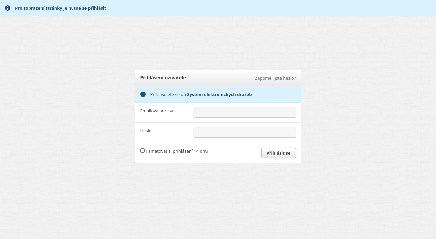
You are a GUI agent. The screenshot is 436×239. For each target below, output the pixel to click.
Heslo (146, 131)
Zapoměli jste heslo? (275, 78)
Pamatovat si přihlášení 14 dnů (177, 151)
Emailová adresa (156, 111)
